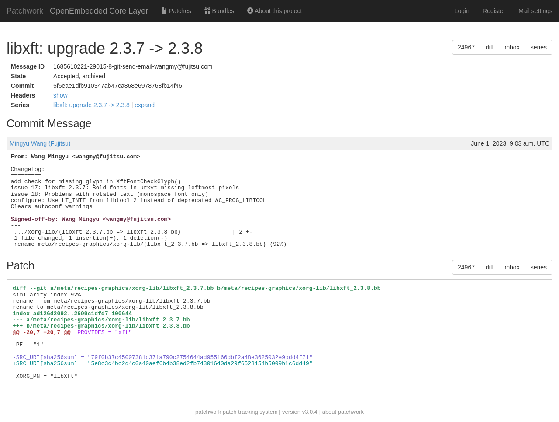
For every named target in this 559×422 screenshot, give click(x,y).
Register (494, 10)
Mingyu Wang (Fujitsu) (40, 143)
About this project (274, 10)
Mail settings (535, 10)
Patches (176, 10)
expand (145, 104)
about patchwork (343, 411)
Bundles (219, 10)
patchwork (208, 411)
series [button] (539, 47)
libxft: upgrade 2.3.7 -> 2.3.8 (92, 104)
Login (462, 10)
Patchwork (25, 11)
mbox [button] (511, 47)
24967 (466, 47)
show (60, 95)
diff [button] (489, 47)
